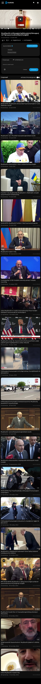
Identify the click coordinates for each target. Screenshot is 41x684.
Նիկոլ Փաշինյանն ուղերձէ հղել (10, 672)
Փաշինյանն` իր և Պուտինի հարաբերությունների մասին (18, 136)
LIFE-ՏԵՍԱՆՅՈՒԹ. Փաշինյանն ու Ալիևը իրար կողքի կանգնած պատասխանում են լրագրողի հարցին (19, 582)
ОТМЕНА (25, 69)
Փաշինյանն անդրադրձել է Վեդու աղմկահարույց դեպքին (18, 164)
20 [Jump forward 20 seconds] (30, 28)
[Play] (2, 29)
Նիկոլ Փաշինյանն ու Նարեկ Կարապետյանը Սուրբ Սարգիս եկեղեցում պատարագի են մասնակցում (19, 311)
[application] (20, 19)
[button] (38, 3)
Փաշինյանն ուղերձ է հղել (8, 252)
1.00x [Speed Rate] (28, 28)
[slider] (14, 28)
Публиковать (33, 69)
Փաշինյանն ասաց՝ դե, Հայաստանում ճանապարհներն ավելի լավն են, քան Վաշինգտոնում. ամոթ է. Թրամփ (20, 341)
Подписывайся (32, 46)
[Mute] (33, 29)
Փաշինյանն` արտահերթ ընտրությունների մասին (16, 432)
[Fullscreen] (39, 29)
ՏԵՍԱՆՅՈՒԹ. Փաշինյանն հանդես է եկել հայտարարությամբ (19, 223)
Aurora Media (8, 46)
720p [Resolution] (36, 28)
